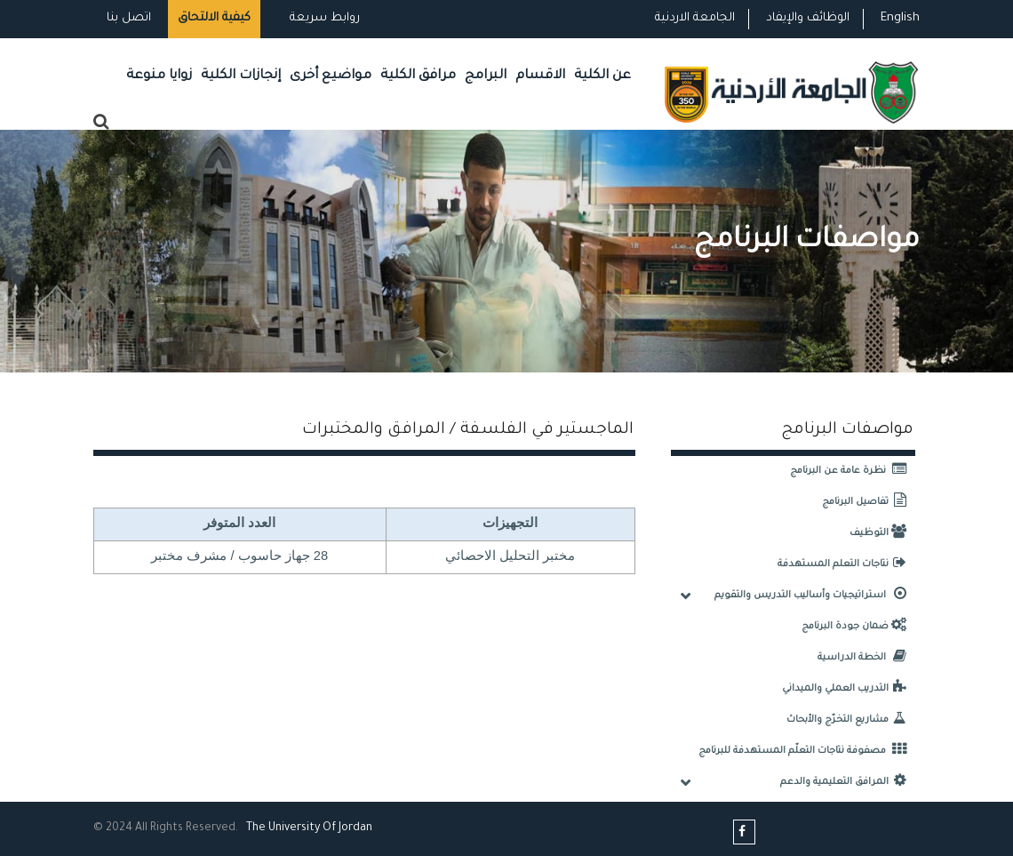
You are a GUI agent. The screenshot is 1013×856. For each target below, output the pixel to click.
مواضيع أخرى (330, 76)
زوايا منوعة (159, 76)
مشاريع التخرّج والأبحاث (850, 720)
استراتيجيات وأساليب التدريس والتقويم (814, 595)
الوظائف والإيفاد (807, 18)
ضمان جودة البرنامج (858, 626)
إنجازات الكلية (241, 76)
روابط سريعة (323, 18)
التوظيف (882, 533)
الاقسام (540, 76)
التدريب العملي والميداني (848, 689)
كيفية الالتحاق (214, 18)
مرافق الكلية (418, 76)
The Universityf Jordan (309, 828)
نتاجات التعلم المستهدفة (846, 564)
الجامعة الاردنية (695, 18)
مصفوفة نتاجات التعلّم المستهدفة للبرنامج (806, 751)
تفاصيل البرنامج (868, 502)
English (900, 18)
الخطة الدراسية (866, 657)
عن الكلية (602, 76)
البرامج (485, 76)
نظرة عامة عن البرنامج (852, 471)
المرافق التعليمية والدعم (847, 782)
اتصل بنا (129, 18)
